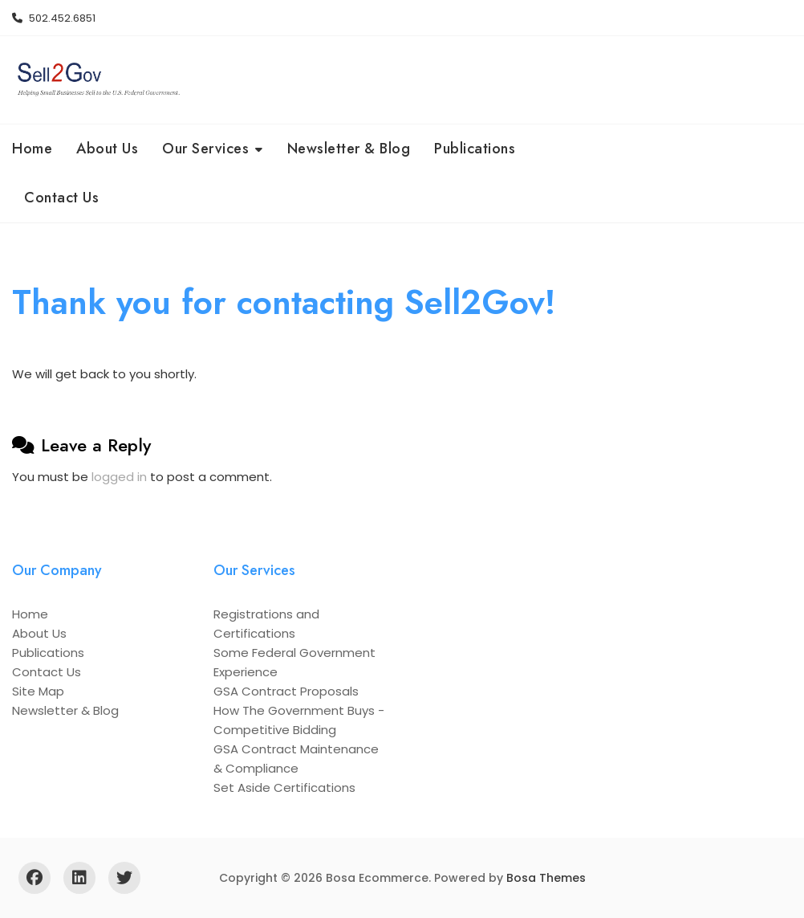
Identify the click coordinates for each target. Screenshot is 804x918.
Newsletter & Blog (349, 148)
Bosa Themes (546, 878)
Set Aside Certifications (284, 787)
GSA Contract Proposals (286, 691)
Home (32, 148)
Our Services (205, 148)
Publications (474, 148)
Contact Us (61, 197)
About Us (107, 148)
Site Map (38, 691)
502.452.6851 (53, 18)
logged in (119, 476)
